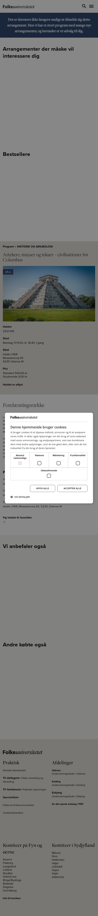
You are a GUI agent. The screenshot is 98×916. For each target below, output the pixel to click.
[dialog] (49, 458)
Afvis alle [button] (42, 488)
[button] (20, 497)
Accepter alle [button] (72, 488)
